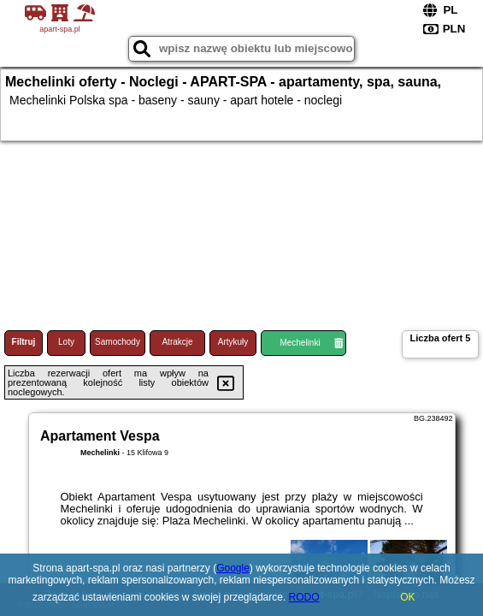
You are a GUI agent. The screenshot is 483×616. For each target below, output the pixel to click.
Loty (66, 341)
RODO (304, 597)
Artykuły (233, 341)
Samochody (117, 341)
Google (233, 568)
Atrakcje (177, 341)
